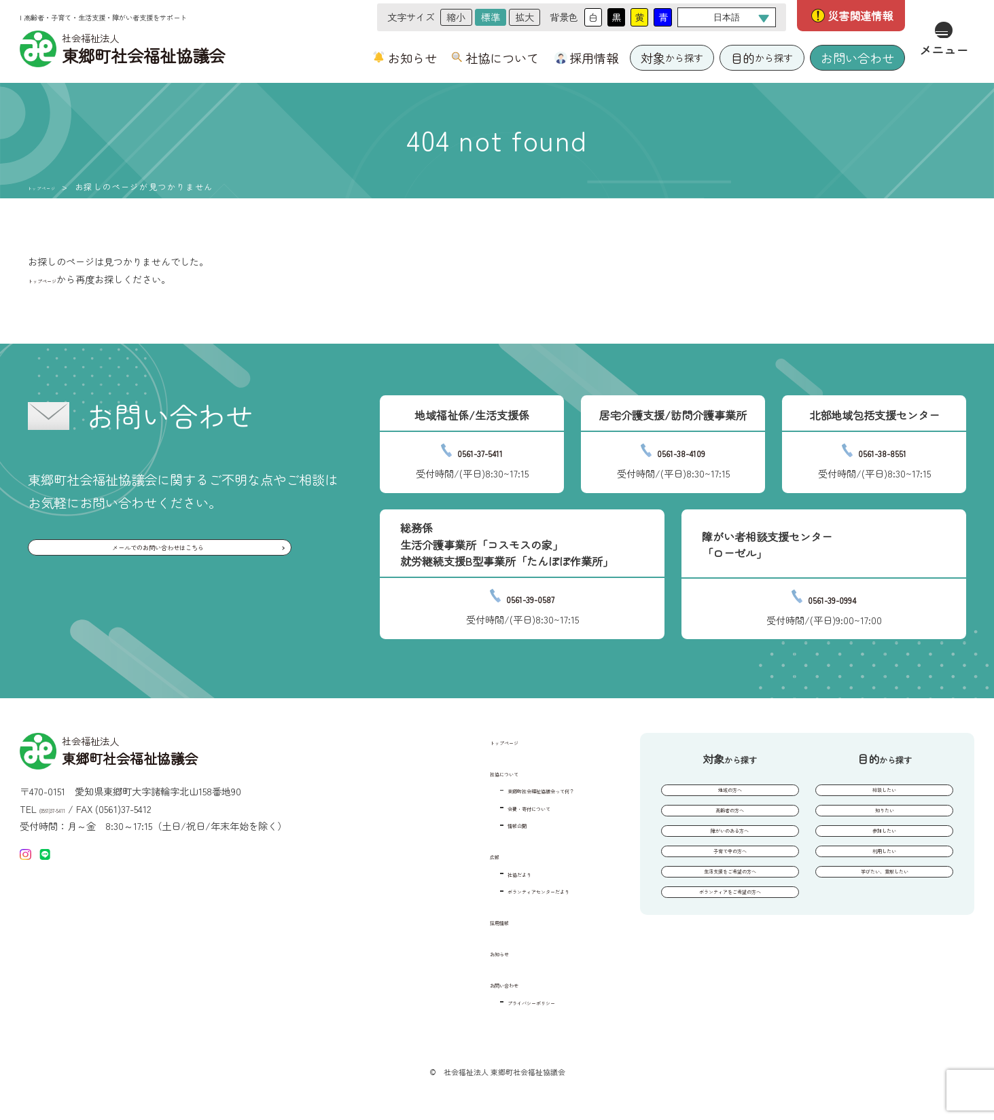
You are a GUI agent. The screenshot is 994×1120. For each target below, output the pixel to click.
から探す (672, 58)
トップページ (56, 187)
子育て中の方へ (729, 887)
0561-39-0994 (832, 597)
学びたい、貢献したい (884, 917)
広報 (432, 855)
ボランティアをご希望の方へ (730, 949)
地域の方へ (729, 794)
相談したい (884, 794)
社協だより (465, 873)
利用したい (884, 887)
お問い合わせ (857, 58)
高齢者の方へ (729, 825)
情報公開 (460, 824)
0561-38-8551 (882, 450)
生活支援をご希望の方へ (729, 917)
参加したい (884, 856)
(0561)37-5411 (67, 809)
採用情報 (593, 58)
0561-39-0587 (530, 596)
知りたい (885, 825)
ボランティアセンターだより (503, 890)
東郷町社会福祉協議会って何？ (507, 789)
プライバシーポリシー (488, 1001)
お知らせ (412, 58)
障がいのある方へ (730, 856)
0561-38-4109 (681, 450)
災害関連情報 (860, 15)
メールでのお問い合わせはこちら (157, 555)
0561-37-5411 (480, 450)
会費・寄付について (484, 807)
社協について (502, 58)
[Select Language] (726, 17)
